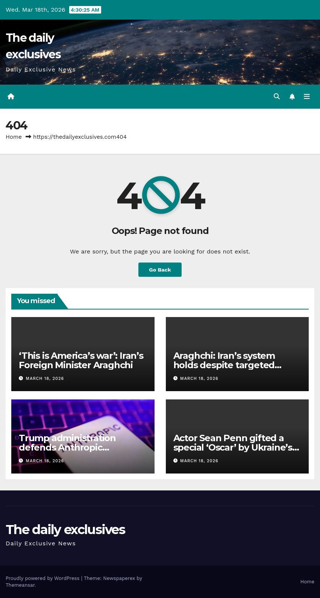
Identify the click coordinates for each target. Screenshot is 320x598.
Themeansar (20, 585)
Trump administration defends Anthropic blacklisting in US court (69, 447)
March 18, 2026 (45, 378)
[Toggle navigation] (306, 96)
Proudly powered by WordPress (43, 578)
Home (14, 137)
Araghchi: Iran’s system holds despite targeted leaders (224, 365)
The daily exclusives (65, 529)
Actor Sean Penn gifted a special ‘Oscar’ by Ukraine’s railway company (232, 447)
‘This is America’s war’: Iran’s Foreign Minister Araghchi (81, 360)
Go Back (160, 270)
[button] (277, 96)
